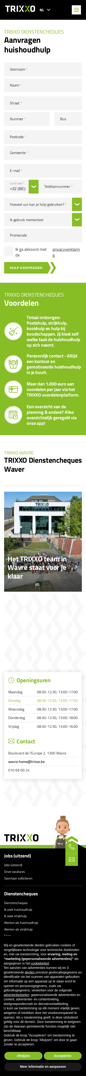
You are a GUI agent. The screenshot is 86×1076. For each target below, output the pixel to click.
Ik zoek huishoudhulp (18, 909)
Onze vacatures (14, 871)
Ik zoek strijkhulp (15, 915)
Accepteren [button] (62, 1056)
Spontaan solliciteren (18, 878)
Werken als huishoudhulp (21, 922)
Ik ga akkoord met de (48, 252)
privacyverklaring (66, 252)
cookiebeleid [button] (40, 963)
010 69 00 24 (19, 770)
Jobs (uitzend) (17, 856)
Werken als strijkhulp (18, 929)
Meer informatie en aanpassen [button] (43, 1066)
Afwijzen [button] (23, 1056)
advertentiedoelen (16, 995)
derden (30, 972)
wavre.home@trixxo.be (26, 761)
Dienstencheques (21, 893)
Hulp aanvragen (26, 268)
